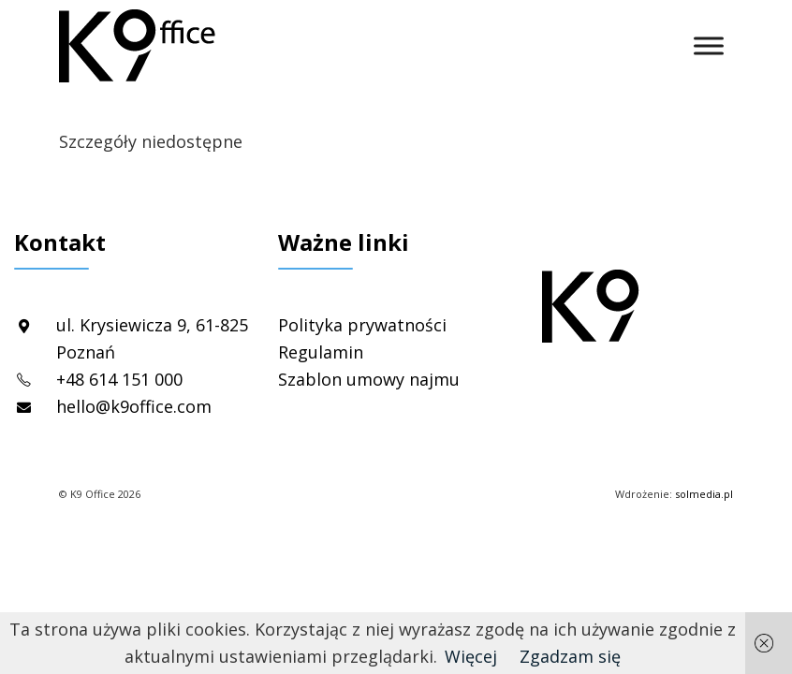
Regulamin (320, 352)
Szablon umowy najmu (369, 379)
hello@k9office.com (134, 406)
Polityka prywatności (362, 325)
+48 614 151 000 (119, 379)
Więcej (471, 656)
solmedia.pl (704, 494)
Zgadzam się (570, 656)
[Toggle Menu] (709, 45)
